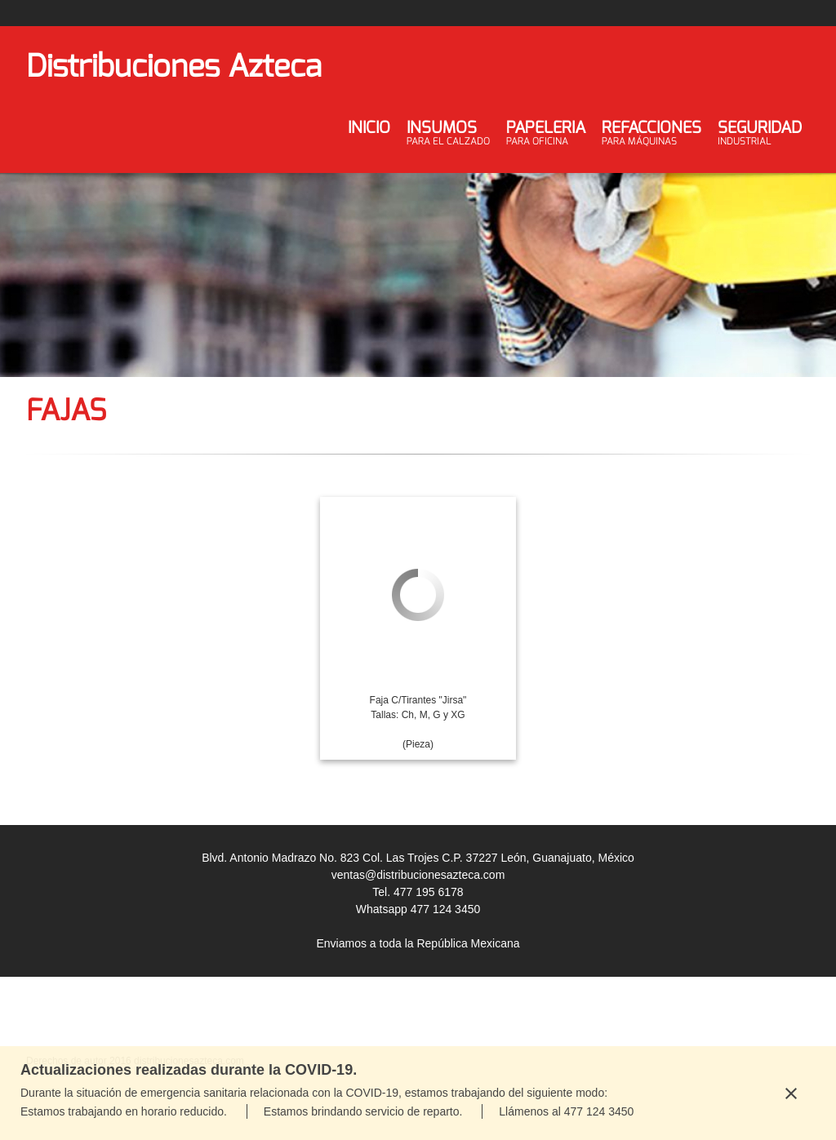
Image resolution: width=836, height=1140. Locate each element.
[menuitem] (369, 140)
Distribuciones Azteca (174, 66)
